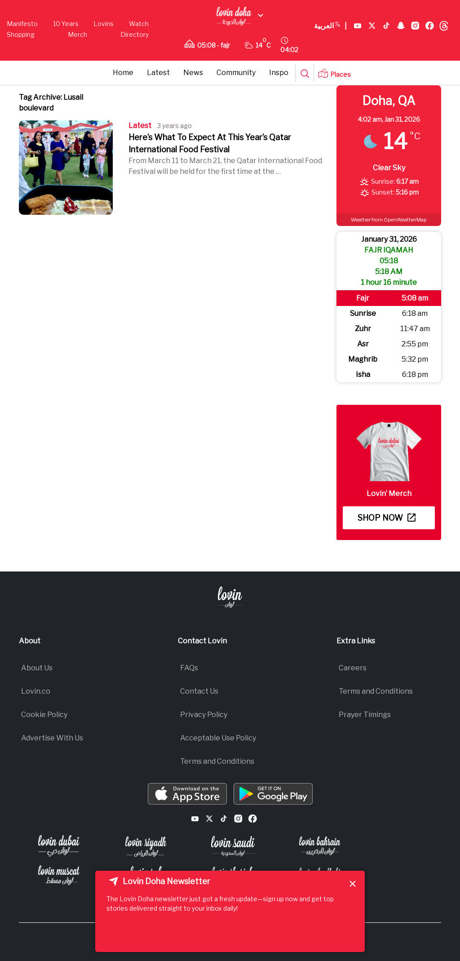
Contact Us (199, 691)
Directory (134, 34)
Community (236, 72)
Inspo (278, 72)
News (193, 72)
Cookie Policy (44, 714)
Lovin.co (35, 691)
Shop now (387, 518)
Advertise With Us (52, 738)
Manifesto (22, 23)
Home (123, 72)
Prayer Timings (365, 714)
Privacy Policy (203, 714)
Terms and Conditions (217, 761)
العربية (330, 26)
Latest (158, 72)
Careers (353, 668)
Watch (139, 23)
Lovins (103, 23)
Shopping (21, 34)
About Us (37, 668)
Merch (77, 34)
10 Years (66, 23)
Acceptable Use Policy (218, 738)
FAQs (189, 668)
